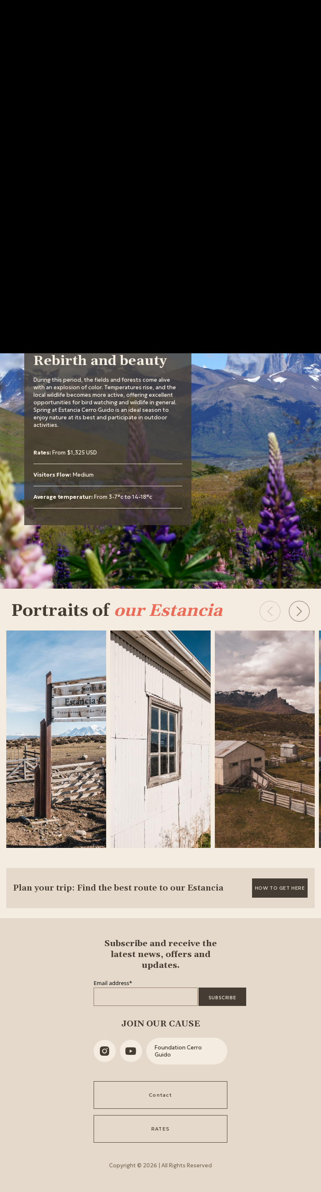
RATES (160, 1129)
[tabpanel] (107, 430)
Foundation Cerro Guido (178, 1051)
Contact (160, 1095)
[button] (299, 611)
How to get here (280, 888)
